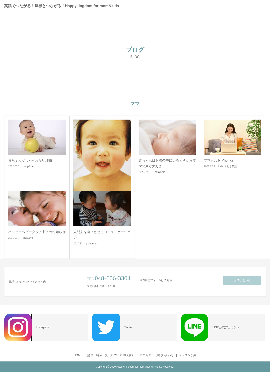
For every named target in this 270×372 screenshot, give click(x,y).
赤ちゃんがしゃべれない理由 (30, 160)
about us (93, 243)
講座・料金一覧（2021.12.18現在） (111, 355)
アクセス (145, 355)
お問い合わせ (242, 280)
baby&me (28, 166)
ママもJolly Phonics (219, 160)
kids (220, 166)
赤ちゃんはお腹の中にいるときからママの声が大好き (167, 163)
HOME (78, 355)
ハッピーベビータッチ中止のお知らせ (37, 232)
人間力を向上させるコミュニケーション (102, 234)
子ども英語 (230, 166)
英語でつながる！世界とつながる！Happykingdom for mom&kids (61, 6)
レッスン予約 (187, 355)
